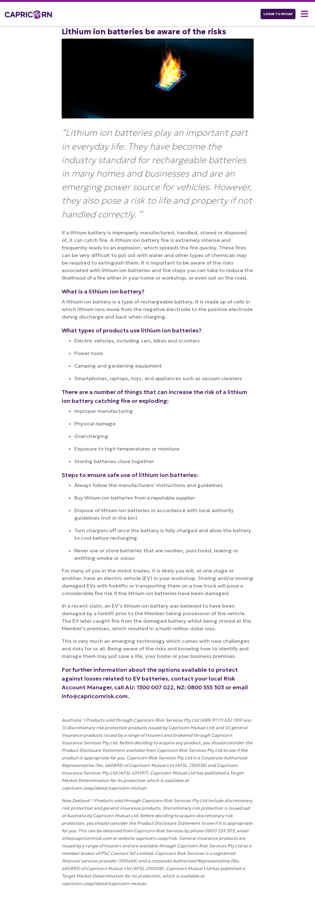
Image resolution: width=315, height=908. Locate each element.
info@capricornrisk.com (95, 696)
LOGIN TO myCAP (278, 14)
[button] (305, 14)
